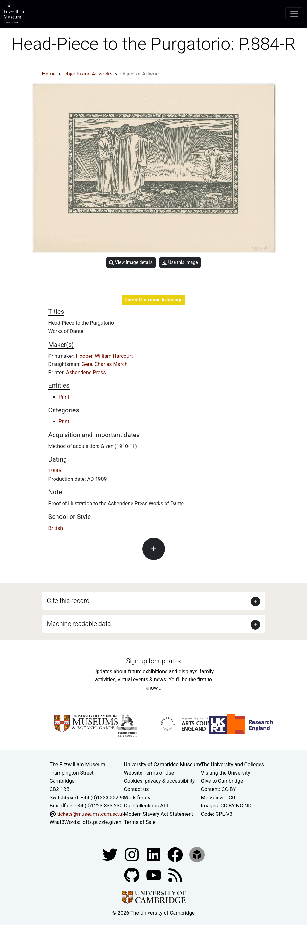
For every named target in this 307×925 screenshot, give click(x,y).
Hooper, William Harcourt (104, 356)
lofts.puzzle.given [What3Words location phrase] (101, 822)
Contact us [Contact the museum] (136, 789)
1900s (55, 471)
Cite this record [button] (68, 600)
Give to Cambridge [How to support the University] (222, 781)
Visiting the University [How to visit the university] (225, 773)
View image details (131, 262)
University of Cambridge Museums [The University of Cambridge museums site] (163, 765)
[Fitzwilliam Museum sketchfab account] (197, 854)
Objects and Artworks (88, 74)
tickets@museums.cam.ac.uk (90, 814)
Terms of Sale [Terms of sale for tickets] (140, 822)
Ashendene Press (86, 372)
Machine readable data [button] (79, 624)
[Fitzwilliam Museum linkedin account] (176, 854)
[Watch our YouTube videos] (154, 875)
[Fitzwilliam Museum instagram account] (132, 854)
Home (49, 74)
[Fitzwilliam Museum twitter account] (111, 854)
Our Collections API (146, 806)
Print (64, 397)
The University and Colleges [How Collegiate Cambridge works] (232, 765)
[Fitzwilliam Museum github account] (132, 875)
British (55, 528)
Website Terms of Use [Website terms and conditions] (149, 773)
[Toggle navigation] (294, 13)
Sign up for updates (153, 661)
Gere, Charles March (104, 364)
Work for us (137, 798)
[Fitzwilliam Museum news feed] (175, 875)
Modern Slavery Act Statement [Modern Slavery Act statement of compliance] (158, 814)
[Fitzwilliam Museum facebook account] (154, 854)
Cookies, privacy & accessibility (159, 781)
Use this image (180, 262)
